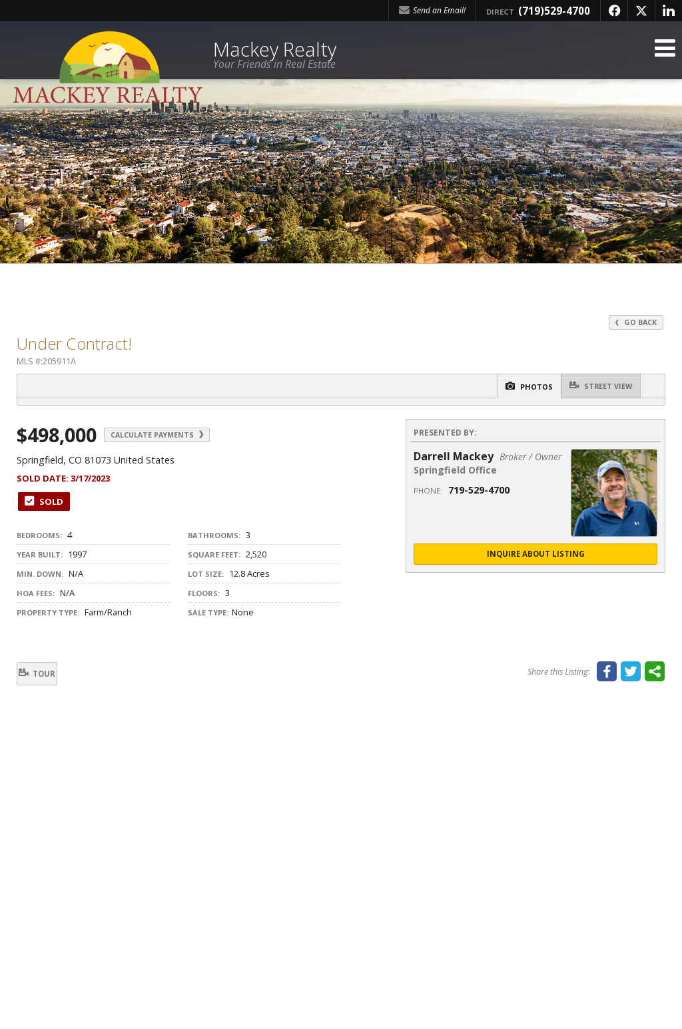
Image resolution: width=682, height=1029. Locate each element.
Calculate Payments (171, 435)
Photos (512, 386)
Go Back (635, 322)
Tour (46, 674)
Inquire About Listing (535, 555)
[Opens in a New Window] (614, 10)
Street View (595, 386)
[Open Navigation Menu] (664, 55)
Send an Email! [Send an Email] (432, 10)
